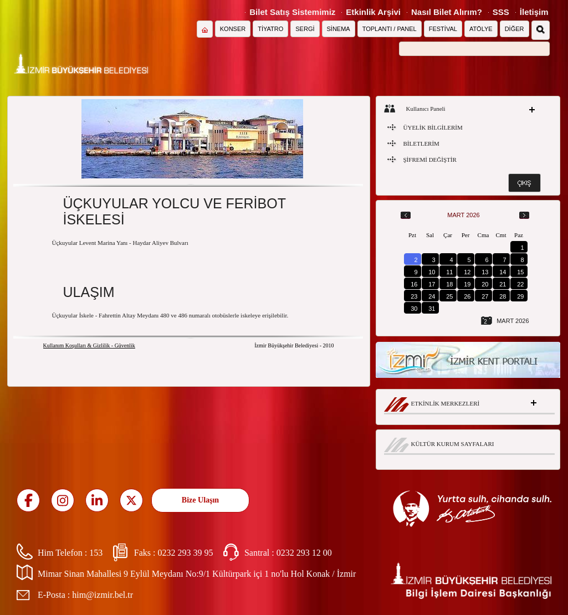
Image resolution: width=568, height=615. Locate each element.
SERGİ (304, 28)
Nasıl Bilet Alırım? (446, 12)
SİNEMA (338, 28)
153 (96, 552)
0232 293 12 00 (304, 552)
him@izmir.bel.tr (102, 594)
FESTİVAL (443, 28)
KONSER (232, 28)
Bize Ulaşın (200, 500)
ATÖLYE (481, 28)
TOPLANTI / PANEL (389, 28)
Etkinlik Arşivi (373, 12)
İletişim (534, 12)
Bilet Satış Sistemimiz (292, 12)
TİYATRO (270, 28)
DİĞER (514, 28)
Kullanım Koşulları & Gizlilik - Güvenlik (89, 345)
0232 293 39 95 (185, 552)
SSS (501, 12)
